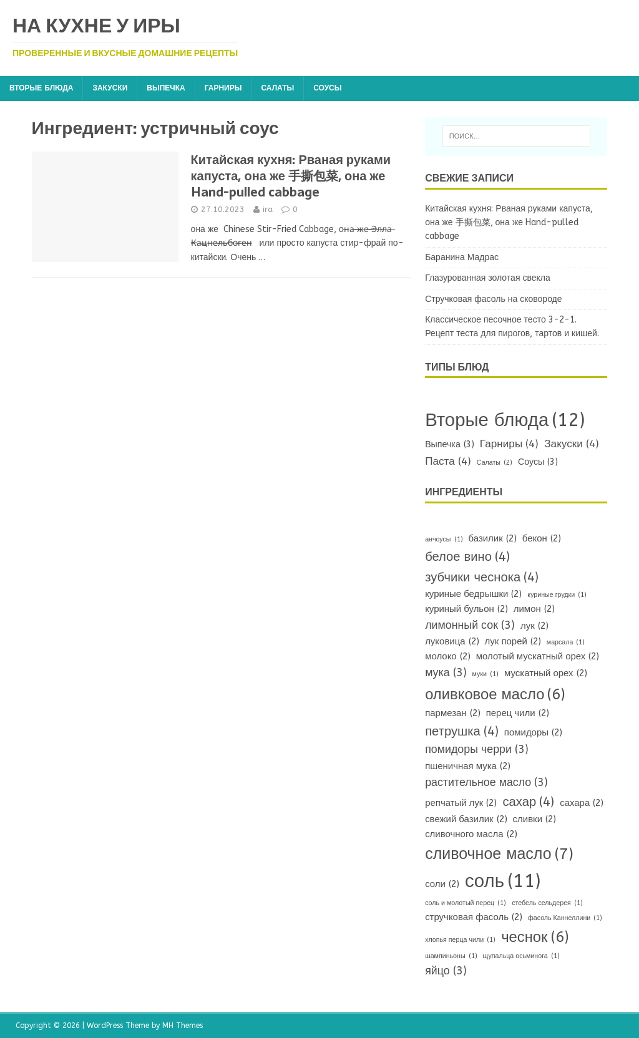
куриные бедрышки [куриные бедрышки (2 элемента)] (473, 594)
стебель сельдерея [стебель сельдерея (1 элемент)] (547, 903)
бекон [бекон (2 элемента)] (541, 538)
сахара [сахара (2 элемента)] (581, 803)
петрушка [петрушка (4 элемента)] (462, 731)
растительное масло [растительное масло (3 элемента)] (486, 783)
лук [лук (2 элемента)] (534, 626)
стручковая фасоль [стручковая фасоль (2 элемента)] (473, 917)
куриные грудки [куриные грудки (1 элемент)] (557, 594)
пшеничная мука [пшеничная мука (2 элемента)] (467, 766)
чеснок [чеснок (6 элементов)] (534, 937)
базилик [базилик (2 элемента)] (493, 538)
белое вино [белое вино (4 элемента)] (467, 556)
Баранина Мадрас (462, 257)
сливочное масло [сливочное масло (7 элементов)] (499, 854)
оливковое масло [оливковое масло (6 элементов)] (495, 694)
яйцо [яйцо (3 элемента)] (446, 972)
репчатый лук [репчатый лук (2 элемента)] (461, 803)
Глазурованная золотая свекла (487, 278)
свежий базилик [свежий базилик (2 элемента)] (466, 819)
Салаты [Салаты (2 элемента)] (494, 462)
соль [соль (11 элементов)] (502, 881)
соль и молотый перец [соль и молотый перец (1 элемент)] (465, 903)
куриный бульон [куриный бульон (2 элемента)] (466, 609)
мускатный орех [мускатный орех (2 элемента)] (545, 673)
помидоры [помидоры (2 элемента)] (533, 732)
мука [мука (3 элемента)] (445, 673)
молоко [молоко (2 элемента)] (448, 656)
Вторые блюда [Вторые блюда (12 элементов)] (505, 420)
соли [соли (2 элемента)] (442, 884)
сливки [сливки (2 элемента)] (534, 819)
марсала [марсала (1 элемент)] (566, 642)
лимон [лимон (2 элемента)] (534, 609)
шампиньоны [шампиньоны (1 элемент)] (451, 956)
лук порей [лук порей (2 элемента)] (513, 641)
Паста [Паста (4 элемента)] (448, 461)
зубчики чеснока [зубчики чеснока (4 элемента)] (482, 577)
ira (268, 209)
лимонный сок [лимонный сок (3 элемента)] (470, 626)
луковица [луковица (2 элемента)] (452, 641)
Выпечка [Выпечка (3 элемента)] (449, 445)
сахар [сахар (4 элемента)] (528, 802)
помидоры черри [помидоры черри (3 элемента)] (477, 750)
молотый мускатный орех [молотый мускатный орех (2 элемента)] (538, 656)
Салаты (278, 88)
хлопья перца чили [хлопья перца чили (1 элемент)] (460, 939)
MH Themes (182, 1025)
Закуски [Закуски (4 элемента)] (571, 444)
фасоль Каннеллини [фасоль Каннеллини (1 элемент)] (565, 918)
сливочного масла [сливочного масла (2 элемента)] (471, 834)
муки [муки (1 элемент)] (485, 674)
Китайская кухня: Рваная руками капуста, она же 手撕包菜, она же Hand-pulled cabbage (291, 176)
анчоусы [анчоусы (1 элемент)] (443, 539)
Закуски (109, 88)
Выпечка (166, 88)
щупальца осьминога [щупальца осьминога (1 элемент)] (521, 956)
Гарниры (223, 88)
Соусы (327, 88)
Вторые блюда (41, 88)
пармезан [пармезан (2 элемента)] (452, 713)
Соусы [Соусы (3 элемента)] (538, 462)
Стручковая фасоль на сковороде (493, 299)
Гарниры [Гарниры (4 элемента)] (509, 444)
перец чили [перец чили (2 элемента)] (517, 713)
